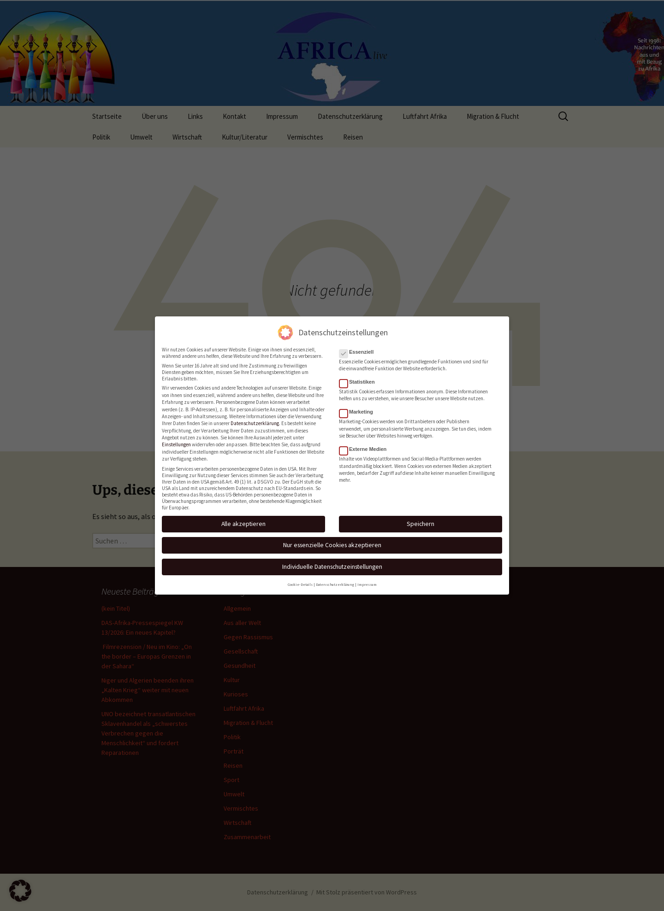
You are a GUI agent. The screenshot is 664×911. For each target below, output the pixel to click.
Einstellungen (176, 441)
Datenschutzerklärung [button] (335, 580)
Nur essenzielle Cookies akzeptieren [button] (332, 541)
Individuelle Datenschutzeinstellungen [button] (332, 563)
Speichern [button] (420, 520)
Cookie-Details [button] (300, 580)
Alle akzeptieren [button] (243, 520)
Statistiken (360, 378)
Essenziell (359, 348)
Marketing (359, 408)
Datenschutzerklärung (255, 419)
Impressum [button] (367, 580)
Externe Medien (365, 445)
